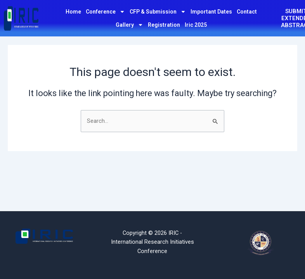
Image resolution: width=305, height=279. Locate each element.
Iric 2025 (196, 25)
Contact (247, 12)
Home (73, 12)
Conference (105, 11)
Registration (164, 25)
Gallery (129, 24)
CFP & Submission (158, 11)
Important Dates (211, 12)
